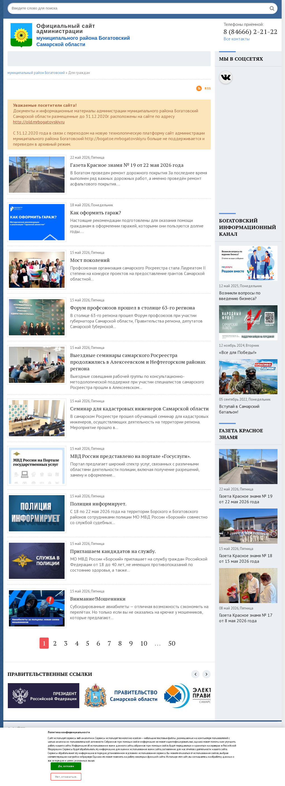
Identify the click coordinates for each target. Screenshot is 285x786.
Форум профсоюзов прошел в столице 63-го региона (132, 307)
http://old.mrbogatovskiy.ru (39, 122)
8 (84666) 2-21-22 (250, 31)
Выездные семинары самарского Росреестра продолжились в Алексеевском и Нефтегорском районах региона (137, 362)
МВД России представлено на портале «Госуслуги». (130, 456)
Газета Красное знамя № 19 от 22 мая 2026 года (126, 165)
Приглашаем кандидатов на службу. (113, 551)
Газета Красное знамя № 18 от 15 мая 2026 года (245, 558)
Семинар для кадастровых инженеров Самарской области (139, 408)
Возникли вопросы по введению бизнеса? (240, 295)
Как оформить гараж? (95, 212)
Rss (203, 88)
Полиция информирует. (98, 503)
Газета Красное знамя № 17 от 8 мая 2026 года (245, 617)
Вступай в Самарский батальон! (239, 409)
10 (143, 643)
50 (171, 643)
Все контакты (236, 38)
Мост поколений (90, 260)
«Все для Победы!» (238, 352)
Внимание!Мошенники (98, 598)
